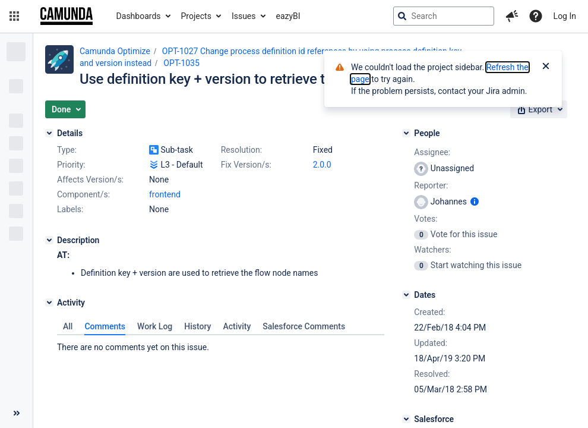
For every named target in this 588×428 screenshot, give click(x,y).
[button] (14, 16)
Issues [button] (244, 16)
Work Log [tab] (154, 326)
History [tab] (197, 326)
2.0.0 (322, 164)
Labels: (70, 209)
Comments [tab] (104, 326)
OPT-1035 (181, 63)
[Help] (535, 16)
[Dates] (406, 295)
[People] (406, 133)
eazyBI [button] (288, 16)
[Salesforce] (406, 419)
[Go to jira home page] (66, 16)
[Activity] (49, 302)
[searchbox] (443, 16)
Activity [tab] (237, 326)
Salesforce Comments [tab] (304, 326)
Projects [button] (196, 16)
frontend (165, 194)
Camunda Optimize (115, 51)
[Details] (49, 133)
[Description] (49, 240)
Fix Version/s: (246, 164)
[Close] (546, 67)
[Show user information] (474, 201)
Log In (565, 16)
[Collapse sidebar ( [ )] (16, 413)
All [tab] (67, 326)
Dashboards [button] (138, 16)
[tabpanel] (220, 344)
